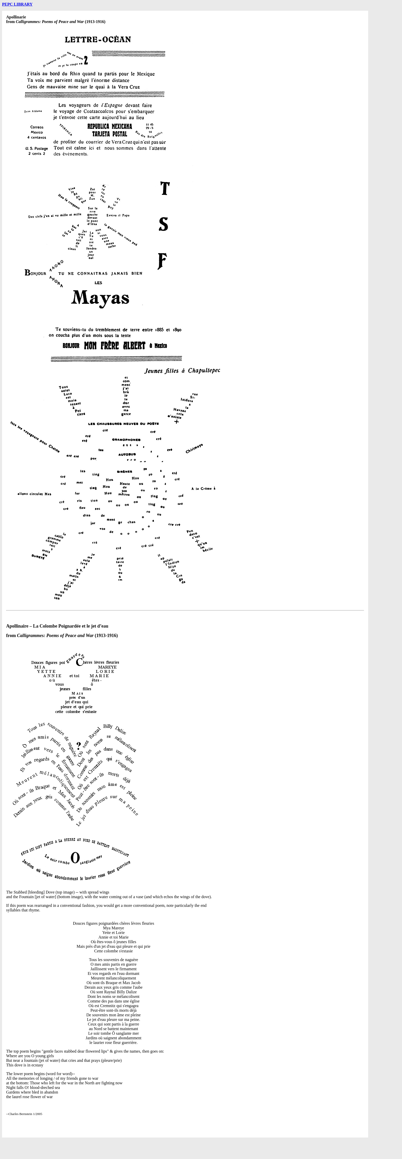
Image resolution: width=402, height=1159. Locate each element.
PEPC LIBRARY (17, 4)
